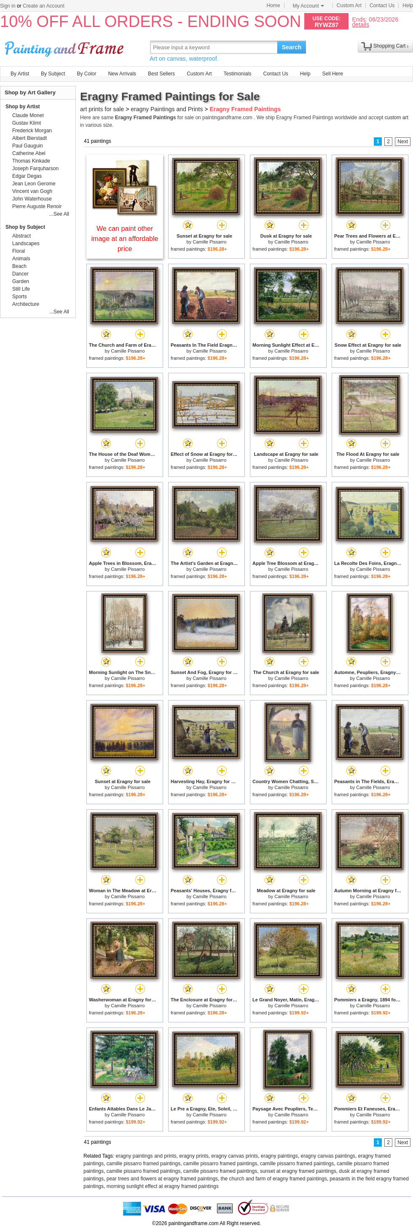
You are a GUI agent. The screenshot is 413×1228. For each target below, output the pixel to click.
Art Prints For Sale (65, 47)
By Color (86, 74)
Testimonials (237, 74)
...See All (59, 214)
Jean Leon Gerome (34, 184)
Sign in (8, 6)
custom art (396, 117)
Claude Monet (28, 115)
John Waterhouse (32, 199)
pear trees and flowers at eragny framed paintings (162, 1179)
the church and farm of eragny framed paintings (274, 1179)
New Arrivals (122, 74)
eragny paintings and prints (146, 1156)
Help (407, 5)
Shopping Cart (389, 46)
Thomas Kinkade (31, 161)
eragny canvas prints (234, 1156)
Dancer (20, 274)
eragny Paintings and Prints (167, 109)
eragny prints (193, 1156)
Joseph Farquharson (35, 168)
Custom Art (349, 5)
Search (292, 47)
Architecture (25, 304)
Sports (19, 297)
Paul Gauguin (27, 146)
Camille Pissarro (209, 241)
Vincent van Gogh (32, 191)
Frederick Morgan (32, 131)
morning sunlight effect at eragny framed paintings (163, 1186)
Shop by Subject (25, 227)
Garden (20, 281)
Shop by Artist (22, 107)
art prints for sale (102, 109)
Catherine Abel (29, 153)
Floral (18, 251)
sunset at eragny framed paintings (298, 1171)
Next (402, 141)
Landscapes (26, 243)
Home (273, 5)
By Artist (20, 74)
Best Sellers (161, 74)
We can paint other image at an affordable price (124, 238)
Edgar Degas (27, 176)
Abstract (21, 236)
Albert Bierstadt (29, 138)
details (360, 24)
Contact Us (382, 5)
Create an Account (43, 6)
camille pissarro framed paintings (143, 1163)
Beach (19, 266)
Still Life (21, 289)
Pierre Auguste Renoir (37, 206)
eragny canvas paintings (327, 1156)
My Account (308, 6)
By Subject (53, 74)
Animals (21, 259)
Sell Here (332, 74)
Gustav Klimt (26, 123)
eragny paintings (279, 1156)
